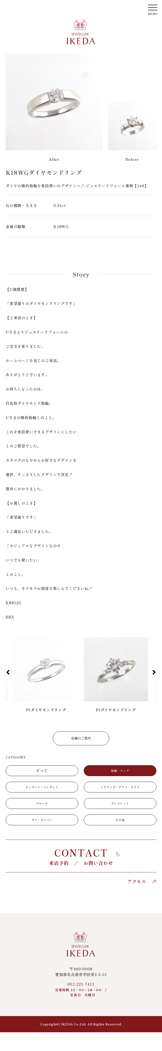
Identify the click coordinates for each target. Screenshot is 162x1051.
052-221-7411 (81, 989)
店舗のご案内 (81, 738)
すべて (42, 770)
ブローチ (42, 803)
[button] (8, 672)
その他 (120, 820)
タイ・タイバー (42, 820)
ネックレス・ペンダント (41, 787)
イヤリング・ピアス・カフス (119, 787)
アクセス (141, 881)
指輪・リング (120, 771)
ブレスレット (120, 803)
